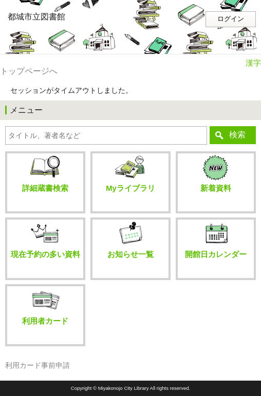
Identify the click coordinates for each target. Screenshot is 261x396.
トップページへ (29, 71)
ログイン (230, 19)
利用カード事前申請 (37, 365)
